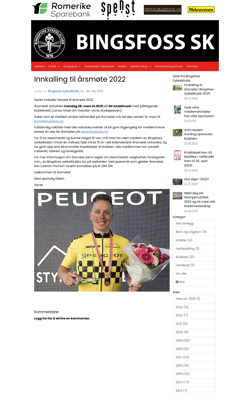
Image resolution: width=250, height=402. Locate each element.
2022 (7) (182, 315)
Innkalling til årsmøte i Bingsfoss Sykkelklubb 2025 (199, 89)
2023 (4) (182, 307)
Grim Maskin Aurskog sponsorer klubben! (198, 134)
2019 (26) (183, 340)
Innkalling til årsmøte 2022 (80, 79)
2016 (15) (182, 365)
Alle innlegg (185, 223)
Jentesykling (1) (187, 248)
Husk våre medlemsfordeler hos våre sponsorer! (199, 111)
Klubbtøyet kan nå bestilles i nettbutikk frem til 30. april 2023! (199, 159)
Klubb (54, 66)
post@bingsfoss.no (48, 121)
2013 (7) (181, 390)
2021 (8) (182, 324)
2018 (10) (182, 349)
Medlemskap (141, 66)
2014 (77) (182, 382)
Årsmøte (192, 66)
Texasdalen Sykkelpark (99, 66)
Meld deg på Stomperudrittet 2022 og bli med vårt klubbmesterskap (199, 199)
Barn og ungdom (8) (191, 232)
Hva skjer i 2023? (196, 179)
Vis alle (181, 273)
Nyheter (40, 66)
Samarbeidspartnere (169, 66)
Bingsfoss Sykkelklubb (63, 91)
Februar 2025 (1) (188, 299)
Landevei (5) (185, 265)
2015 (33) (183, 374)
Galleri (122, 66)
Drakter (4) (184, 240)
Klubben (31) (185, 257)
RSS (180, 282)
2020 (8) (182, 332)
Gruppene (72, 66)
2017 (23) (182, 357)
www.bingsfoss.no (94, 131)
